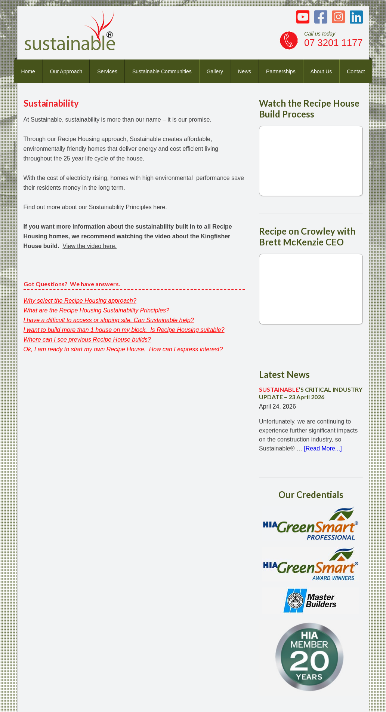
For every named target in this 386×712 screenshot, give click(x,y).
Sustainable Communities (162, 71)
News (244, 71)
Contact (356, 71)
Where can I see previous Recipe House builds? (87, 339)
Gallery (215, 71)
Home (28, 71)
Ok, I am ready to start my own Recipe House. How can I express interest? (123, 349)
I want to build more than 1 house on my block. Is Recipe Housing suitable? (124, 330)
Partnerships (281, 71)
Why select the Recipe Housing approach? (80, 300)
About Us (321, 71)
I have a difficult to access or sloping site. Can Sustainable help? (109, 320)
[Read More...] (323, 448)
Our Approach (66, 71)
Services (107, 71)
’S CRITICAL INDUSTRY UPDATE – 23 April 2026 (310, 393)
